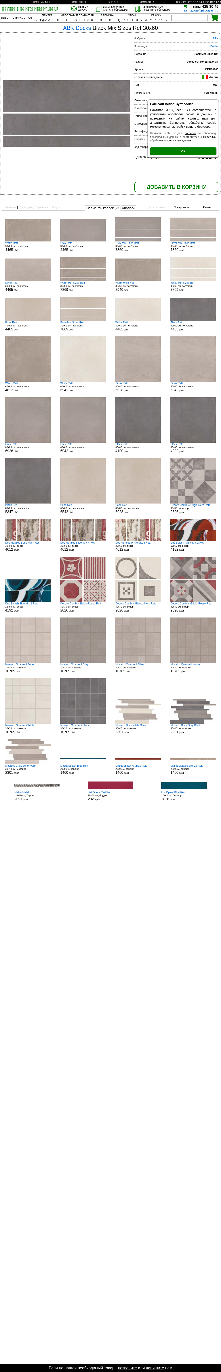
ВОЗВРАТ (182, 2)
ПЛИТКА (47, 15)
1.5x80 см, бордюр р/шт (37, 796)
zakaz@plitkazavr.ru (204, 10)
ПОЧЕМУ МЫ (41, 2)
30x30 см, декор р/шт (193, 509)
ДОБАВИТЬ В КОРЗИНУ (176, 187)
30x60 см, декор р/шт (28, 546)
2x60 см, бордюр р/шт (83, 769)
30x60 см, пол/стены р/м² (28, 246)
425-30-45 (205, 6)
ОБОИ (132, 15)
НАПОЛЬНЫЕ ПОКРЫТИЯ (77, 15)
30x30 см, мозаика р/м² (28, 668)
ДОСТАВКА (147, 2)
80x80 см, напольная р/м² (138, 387)
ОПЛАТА (113, 2)
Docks (214, 46)
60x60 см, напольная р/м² (28, 387)
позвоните (127, 1368)
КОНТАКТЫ (79, 2)
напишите (155, 1368)
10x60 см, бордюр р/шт (110, 796)
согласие (190, 133)
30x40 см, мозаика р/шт (138, 729)
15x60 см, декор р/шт (193, 546)
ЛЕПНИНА (107, 15)
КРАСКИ (156, 15)
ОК (183, 151)
